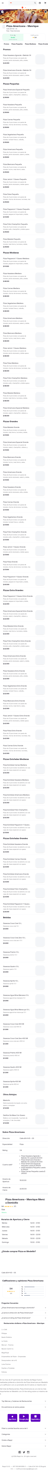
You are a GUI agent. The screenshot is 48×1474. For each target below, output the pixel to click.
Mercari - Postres (7, 1345)
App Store (12, 1417)
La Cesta (4, 1341)
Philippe (4, 1333)
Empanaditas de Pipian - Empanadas (14, 1357)
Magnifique (5, 1353)
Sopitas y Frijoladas (8, 1368)
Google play (24, 1417)
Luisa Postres (6, 1364)
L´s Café (4, 1330)
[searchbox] (22, 3)
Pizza (3, 1209)
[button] (24, 7)
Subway (4, 1372)
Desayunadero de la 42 (9, 1360)
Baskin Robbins (7, 1337)
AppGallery (35, 1417)
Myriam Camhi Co (7, 1349)
